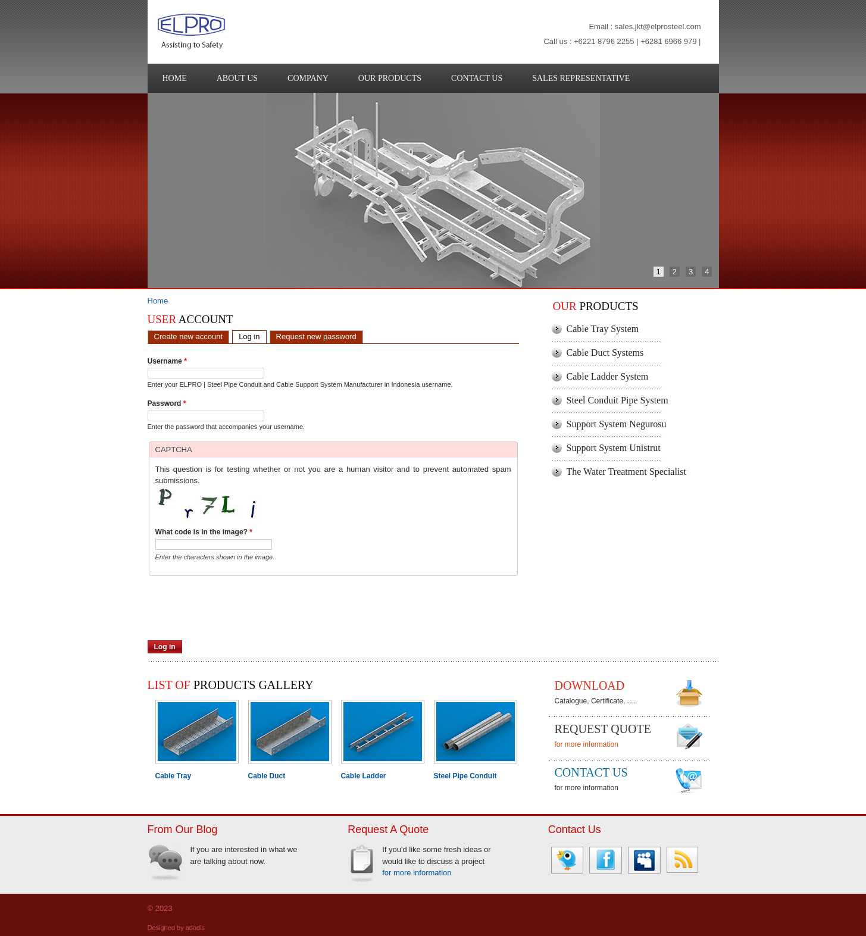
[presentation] (238, 617)
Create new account (188, 336)
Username (167, 361)
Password (167, 403)
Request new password (316, 336)
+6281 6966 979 (668, 41)
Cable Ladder (363, 776)
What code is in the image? (204, 532)
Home (158, 300)
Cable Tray (173, 776)
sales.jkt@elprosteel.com (658, 26)
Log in (252, 335)
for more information (586, 744)
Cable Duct (267, 776)
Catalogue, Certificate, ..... (596, 701)
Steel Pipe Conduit (465, 776)
